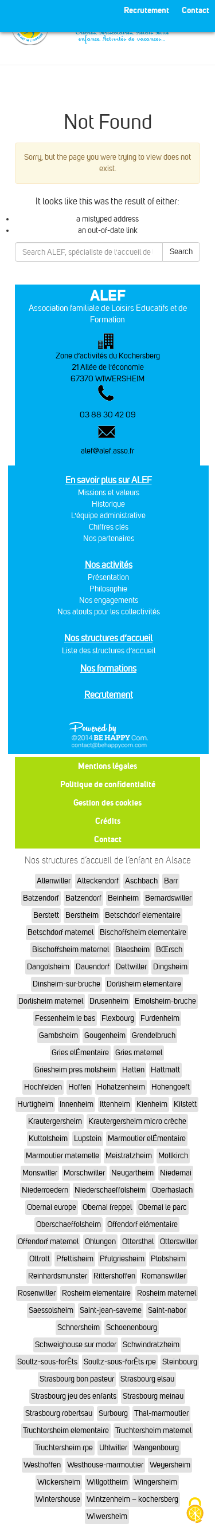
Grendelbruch (153, 1035)
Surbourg (113, 1413)
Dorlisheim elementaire (144, 984)
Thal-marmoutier (161, 1413)
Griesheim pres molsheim (75, 1070)
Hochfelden (43, 1087)
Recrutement (108, 694)
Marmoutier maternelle (62, 1156)
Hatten (133, 1070)
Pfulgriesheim (122, 1259)
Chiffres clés (108, 527)
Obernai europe (51, 1207)
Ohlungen (100, 1241)
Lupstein (87, 1138)
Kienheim (151, 1104)
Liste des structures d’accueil (108, 651)
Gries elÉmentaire (80, 1053)
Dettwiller (131, 967)
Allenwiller (54, 881)
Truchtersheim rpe (64, 1448)
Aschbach (141, 881)
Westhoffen (42, 1465)
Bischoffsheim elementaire (143, 932)
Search (181, 252)
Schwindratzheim (151, 1345)
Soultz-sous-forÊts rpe (120, 1362)
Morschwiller (84, 1173)
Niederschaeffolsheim (110, 1190)
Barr (171, 881)
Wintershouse (58, 1499)
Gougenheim (105, 1035)
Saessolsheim (51, 1310)
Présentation (108, 577)
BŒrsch (169, 949)
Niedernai (175, 1173)
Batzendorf (41, 898)
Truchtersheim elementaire (66, 1430)
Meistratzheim (128, 1156)
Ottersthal (138, 1241)
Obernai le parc (162, 1207)
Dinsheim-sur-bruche (66, 984)
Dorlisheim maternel (50, 1001)
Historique (108, 504)
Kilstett (185, 1104)
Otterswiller (178, 1241)
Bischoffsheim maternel (70, 949)
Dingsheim (170, 967)
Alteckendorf (98, 881)
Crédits (107, 820)
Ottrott (39, 1259)
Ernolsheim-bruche (165, 1001)
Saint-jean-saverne (111, 1310)
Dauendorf (93, 967)
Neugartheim (132, 1173)
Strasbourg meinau (153, 1396)
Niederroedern (45, 1190)
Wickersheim (58, 1482)
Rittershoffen (114, 1276)
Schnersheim (78, 1327)
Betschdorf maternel (60, 932)
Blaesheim (132, 949)
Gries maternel (138, 1053)
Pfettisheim (74, 1259)
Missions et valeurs (108, 493)
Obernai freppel (107, 1207)
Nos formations (108, 668)
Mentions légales (107, 765)
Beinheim (123, 898)
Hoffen (79, 1087)
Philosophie (108, 589)
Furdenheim (159, 1018)
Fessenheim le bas (65, 1018)
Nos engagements (108, 600)
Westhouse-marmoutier (105, 1465)
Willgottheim (107, 1482)
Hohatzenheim (121, 1087)
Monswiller (39, 1173)
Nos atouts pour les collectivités (108, 612)
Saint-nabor (167, 1310)
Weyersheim (170, 1465)
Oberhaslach (172, 1190)
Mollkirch (173, 1156)
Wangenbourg (156, 1448)
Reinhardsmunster (57, 1276)
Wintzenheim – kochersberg (132, 1499)
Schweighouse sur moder (75, 1345)
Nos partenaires (108, 538)
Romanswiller (164, 1276)
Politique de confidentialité (107, 784)
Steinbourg (179, 1362)
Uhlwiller (113, 1448)
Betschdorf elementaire (143, 915)
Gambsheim (58, 1035)
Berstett (46, 915)
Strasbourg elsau (147, 1379)
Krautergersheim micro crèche (137, 1121)
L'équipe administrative (108, 515)
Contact (108, 839)
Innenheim (76, 1104)
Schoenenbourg (131, 1327)
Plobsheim (168, 1259)
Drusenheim (108, 1001)
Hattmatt (165, 1070)
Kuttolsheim (48, 1138)
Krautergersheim (55, 1121)
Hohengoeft (170, 1087)
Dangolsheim (48, 967)
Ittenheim (115, 1104)
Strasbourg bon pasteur (77, 1379)
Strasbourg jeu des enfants (73, 1396)
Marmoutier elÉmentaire (147, 1138)
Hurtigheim (35, 1104)
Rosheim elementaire (96, 1293)
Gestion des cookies (107, 802)
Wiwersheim (107, 1516)
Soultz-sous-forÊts (47, 1362)
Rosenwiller (37, 1293)
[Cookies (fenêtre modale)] (195, 1511)
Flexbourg (117, 1018)
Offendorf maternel (48, 1241)
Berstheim (82, 915)
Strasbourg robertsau (58, 1413)
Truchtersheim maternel (153, 1430)
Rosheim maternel (166, 1293)
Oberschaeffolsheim (68, 1224)
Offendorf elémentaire (142, 1224)
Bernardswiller (168, 898)
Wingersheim (155, 1482)
